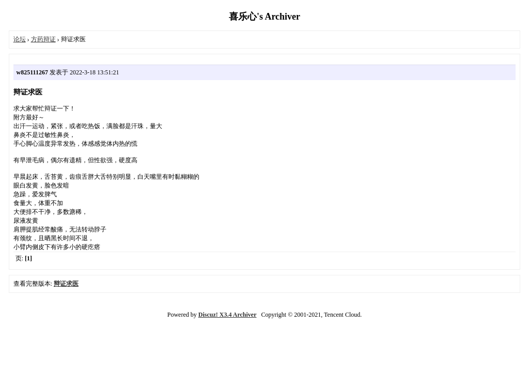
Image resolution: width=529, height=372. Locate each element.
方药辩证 (43, 39)
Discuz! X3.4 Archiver (227, 314)
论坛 (19, 39)
